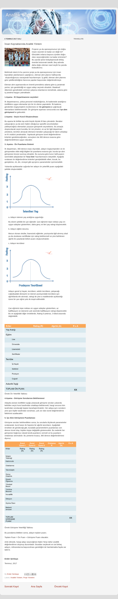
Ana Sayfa (36, 586)
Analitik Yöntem (21, 15)
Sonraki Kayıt (11, 586)
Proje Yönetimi (29, 578)
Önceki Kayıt (61, 586)
